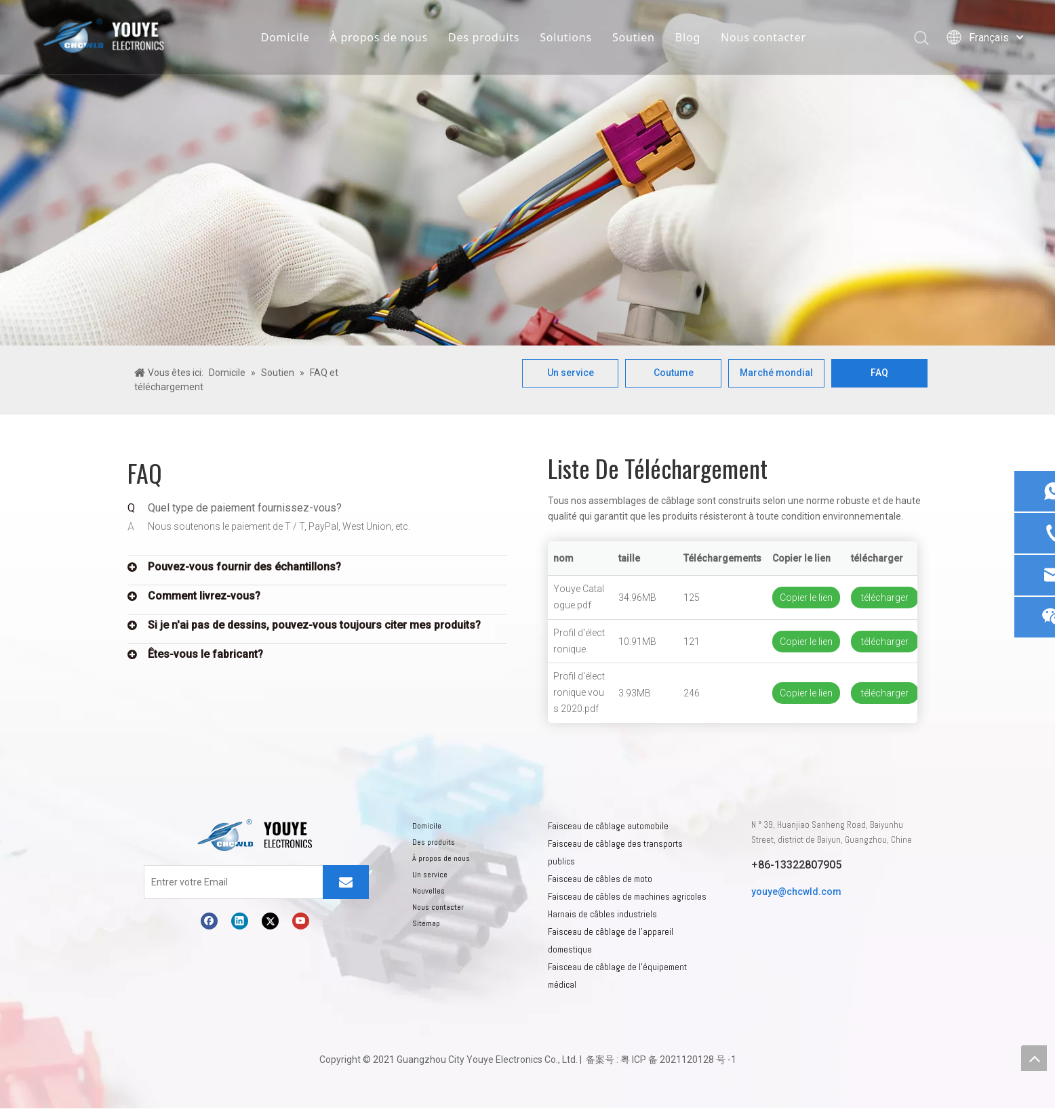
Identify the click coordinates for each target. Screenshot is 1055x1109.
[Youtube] (300, 921)
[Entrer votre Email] (198, 882)
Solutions (566, 37)
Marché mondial (776, 373)
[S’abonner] (346, 883)
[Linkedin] (239, 921)
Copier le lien (806, 598)
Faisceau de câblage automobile (608, 827)
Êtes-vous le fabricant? (205, 654)
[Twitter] (270, 921)
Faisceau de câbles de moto (600, 879)
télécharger (885, 598)
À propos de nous (378, 37)
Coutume (674, 373)
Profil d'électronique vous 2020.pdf (579, 693)
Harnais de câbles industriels (602, 915)
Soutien (633, 37)
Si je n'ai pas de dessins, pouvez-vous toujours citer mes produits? (314, 625)
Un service (570, 373)
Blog (687, 37)
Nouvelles (428, 891)
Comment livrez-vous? (204, 596)
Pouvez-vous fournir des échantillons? (244, 567)
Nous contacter (763, 37)
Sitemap (426, 924)
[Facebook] (209, 921)
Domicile (285, 37)
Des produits (483, 37)
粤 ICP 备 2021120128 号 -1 (678, 1060)
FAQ (879, 373)
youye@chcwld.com (796, 892)
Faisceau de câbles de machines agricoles (627, 897)
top (1034, 1058)
